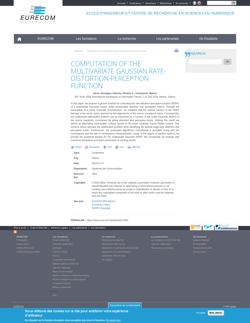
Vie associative (199, 244)
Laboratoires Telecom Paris (113, 256)
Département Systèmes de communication (120, 248)
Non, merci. (216, 312)
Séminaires (150, 3)
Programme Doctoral (62, 283)
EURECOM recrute (25, 248)
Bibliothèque (166, 3)
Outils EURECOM (38, 228)
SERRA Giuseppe (101, 208)
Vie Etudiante (208, 38)
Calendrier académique (63, 244)
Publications (135, 3)
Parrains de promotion (202, 248)
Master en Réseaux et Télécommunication (71, 275)
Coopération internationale (64, 260)
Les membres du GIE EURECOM (165, 240)
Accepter (200, 312)
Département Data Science (113, 244)
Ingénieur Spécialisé (61, 268)
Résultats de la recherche (113, 240)
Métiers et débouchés (62, 287)
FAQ (54, 295)
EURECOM (46, 38)
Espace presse (23, 244)
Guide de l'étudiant (201, 240)
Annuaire (121, 3)
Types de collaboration (161, 244)
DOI (110, 147)
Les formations (86, 38)
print (176, 50)
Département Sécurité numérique (116, 252)
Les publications (79, 228)
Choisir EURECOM (61, 240)
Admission (57, 248)
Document (94, 147)
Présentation (22, 240)
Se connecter (182, 3)
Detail (78, 147)
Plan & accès (20, 228)
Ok (233, 3)
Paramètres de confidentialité (125, 305)
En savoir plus (113, 320)
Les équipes (107, 260)
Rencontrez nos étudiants (162, 248)
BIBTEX (136, 147)
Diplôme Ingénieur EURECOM (66, 264)
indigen (233, 306)
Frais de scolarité (60, 252)
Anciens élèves (199, 252)
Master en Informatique (63, 272)
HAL (122, 147)
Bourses (56, 256)
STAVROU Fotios (101, 204)
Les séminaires (98, 228)
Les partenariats (167, 38)
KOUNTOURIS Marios (103, 201)
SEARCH (198, 54)
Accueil (21, 38)
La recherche (127, 38)
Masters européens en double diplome (69, 279)
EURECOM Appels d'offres (28, 252)
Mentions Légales (59, 228)
